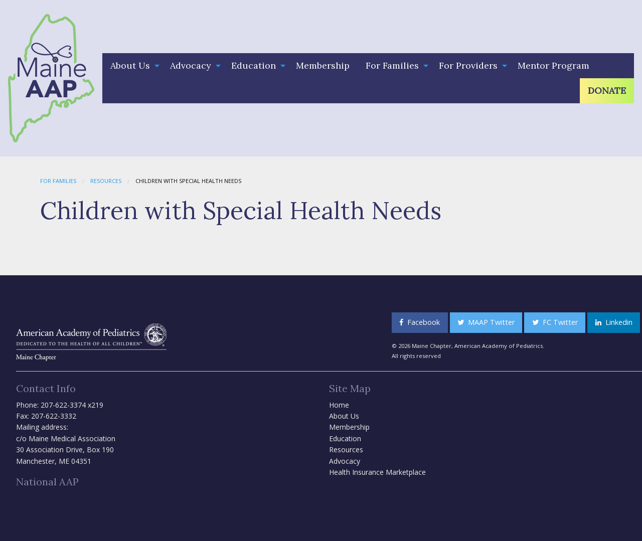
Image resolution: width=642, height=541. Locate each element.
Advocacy (190, 65)
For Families (392, 65)
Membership (323, 65)
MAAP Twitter (486, 322)
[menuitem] (132, 65)
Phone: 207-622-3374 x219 (59, 405)
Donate (607, 90)
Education (253, 65)
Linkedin (613, 322)
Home (339, 405)
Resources (105, 181)
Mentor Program (553, 65)
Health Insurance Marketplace (377, 472)
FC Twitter (555, 322)
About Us (130, 65)
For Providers (468, 65)
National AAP (47, 481)
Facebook (419, 322)
